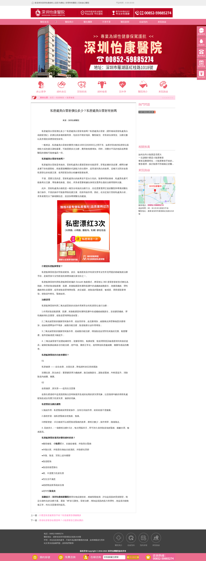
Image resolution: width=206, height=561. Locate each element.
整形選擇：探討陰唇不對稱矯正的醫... (156, 164)
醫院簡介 (69, 22)
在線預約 (143, 22)
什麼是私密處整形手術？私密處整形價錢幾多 (60, 515)
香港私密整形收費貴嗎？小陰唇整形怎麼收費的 (61, 520)
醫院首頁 (44, 22)
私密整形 (60, 98)
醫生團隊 (88, 22)
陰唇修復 (70, 98)
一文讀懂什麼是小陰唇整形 (151, 158)
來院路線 (162, 22)
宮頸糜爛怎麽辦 (111, 557)
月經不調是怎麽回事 (146, 112)
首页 (52, 98)
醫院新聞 (125, 22)
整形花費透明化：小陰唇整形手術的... (156, 161)
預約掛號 (98, 120)
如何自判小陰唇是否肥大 (150, 154)
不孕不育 (106, 22)
